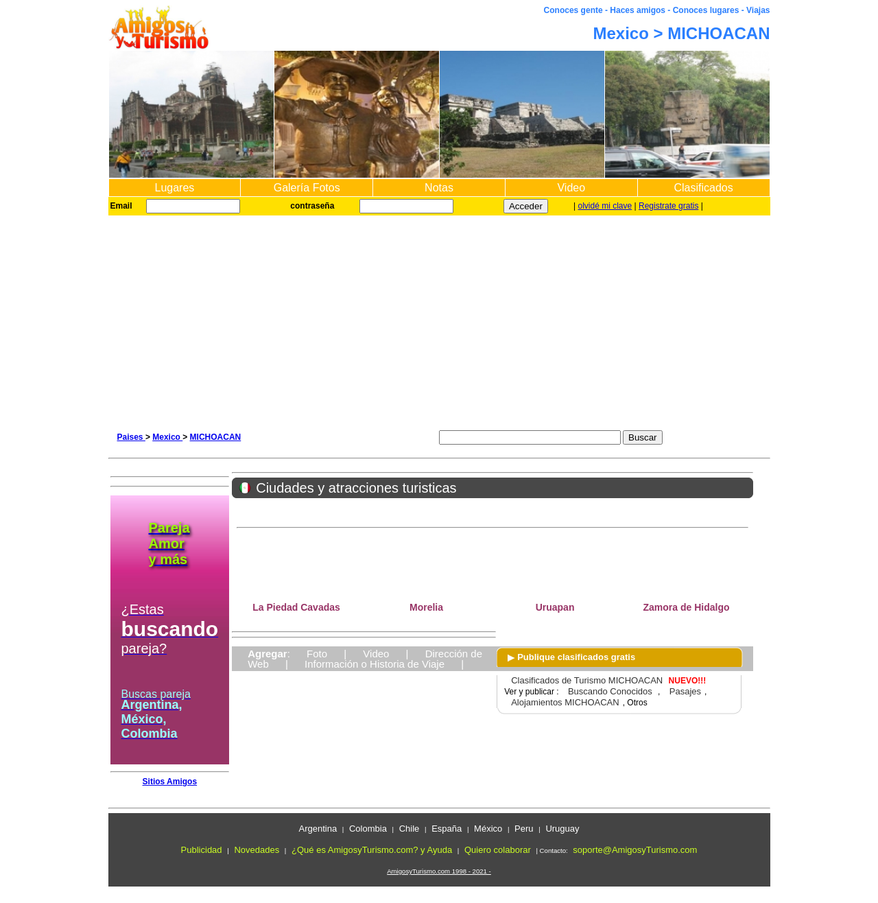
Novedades (256, 850)
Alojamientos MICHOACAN (565, 702)
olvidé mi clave (605, 206)
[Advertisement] (439, 318)
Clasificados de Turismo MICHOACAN (587, 680)
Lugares (174, 188)
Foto (317, 653)
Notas (439, 188)
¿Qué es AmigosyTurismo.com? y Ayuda (372, 850)
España (446, 828)
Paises (131, 437)
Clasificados (703, 188)
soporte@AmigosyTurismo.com (635, 850)
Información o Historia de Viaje (374, 664)
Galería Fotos (307, 188)
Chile (409, 828)
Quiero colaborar (497, 850)
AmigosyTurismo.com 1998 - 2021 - (439, 871)
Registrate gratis (668, 206)
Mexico (167, 437)
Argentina (317, 828)
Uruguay (562, 828)
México (488, 828)
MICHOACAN (215, 437)
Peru (523, 828)
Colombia (368, 828)
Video (571, 188)
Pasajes (685, 691)
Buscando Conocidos (610, 691)
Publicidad (201, 850)
